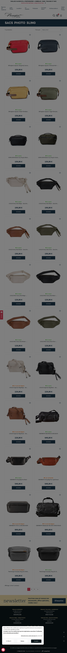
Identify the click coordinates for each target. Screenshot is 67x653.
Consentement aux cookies (3, 650)
